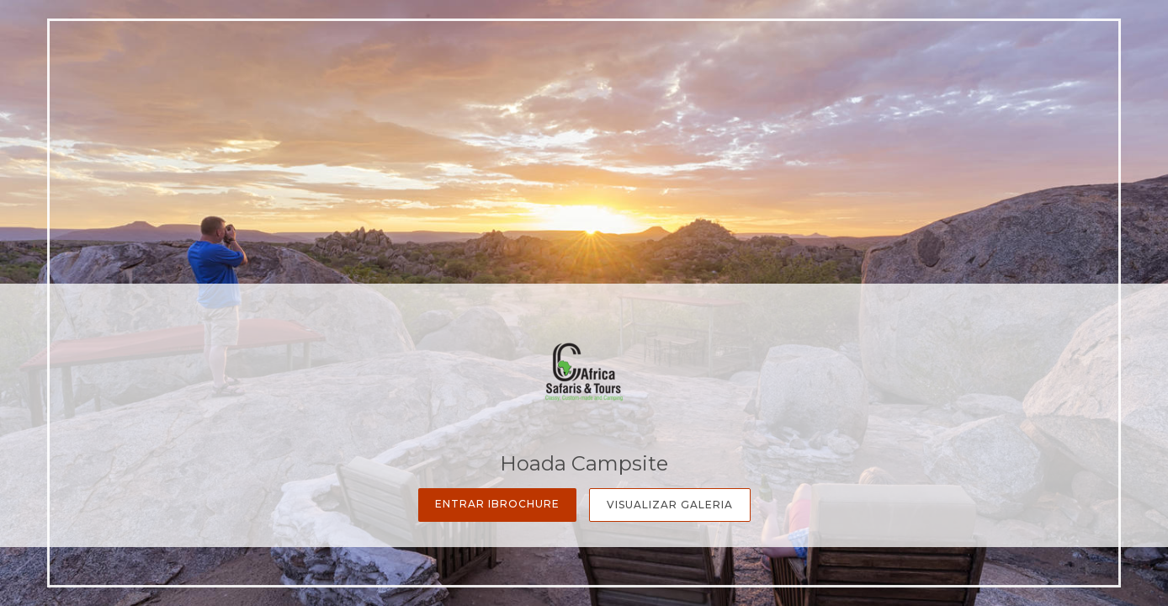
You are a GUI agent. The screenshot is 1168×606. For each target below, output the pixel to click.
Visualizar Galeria (670, 504)
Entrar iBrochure (497, 503)
